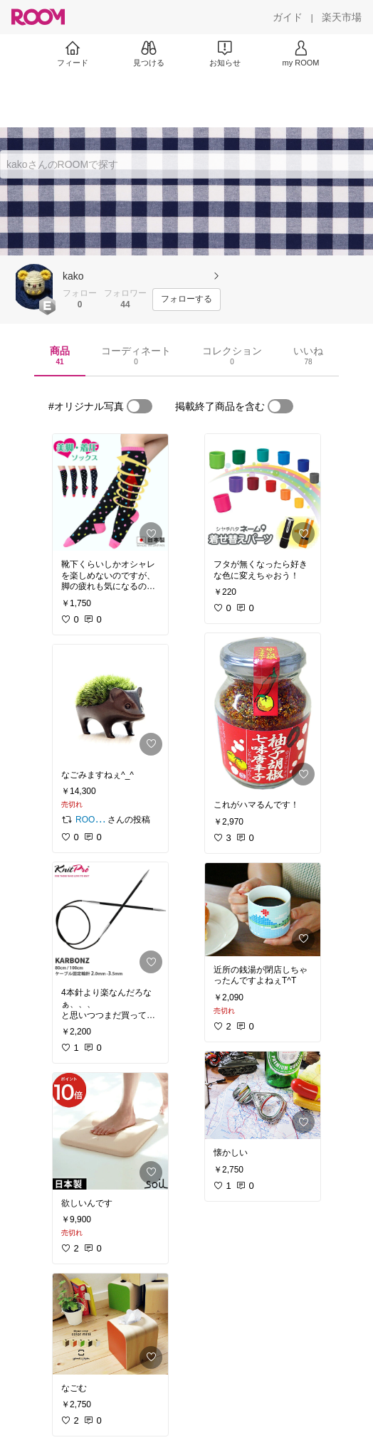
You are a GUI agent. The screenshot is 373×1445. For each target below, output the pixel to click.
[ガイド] (288, 17)
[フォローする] (186, 299)
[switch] (139, 406)
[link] (110, 492)
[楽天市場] (342, 17)
